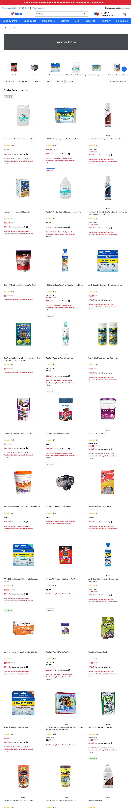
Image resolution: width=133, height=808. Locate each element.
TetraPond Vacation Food (97, 652)
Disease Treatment (55, 75)
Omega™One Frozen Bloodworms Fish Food (61, 579)
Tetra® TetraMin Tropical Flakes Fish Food (61, 800)
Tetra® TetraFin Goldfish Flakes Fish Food (18, 800)
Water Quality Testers (96, 75)
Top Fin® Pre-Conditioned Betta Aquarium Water (63, 212)
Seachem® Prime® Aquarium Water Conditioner (105, 139)
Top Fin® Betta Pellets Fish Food (57, 433)
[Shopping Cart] (127, 14)
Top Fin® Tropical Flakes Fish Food (58, 652)
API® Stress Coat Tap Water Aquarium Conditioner (64, 285)
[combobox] (61, 13)
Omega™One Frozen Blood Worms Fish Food (20, 285)
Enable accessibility (9, 8)
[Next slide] (124, 69)
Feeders (34, 75)
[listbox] (66, 69)
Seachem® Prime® (95, 800)
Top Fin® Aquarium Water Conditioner (60, 358)
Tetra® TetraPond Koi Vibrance (99, 506)
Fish (5, 28)
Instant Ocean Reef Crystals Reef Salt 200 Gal (20, 652)
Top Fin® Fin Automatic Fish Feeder (58, 506)
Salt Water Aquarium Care (117, 75)
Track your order (39, 8)
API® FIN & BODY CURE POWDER (16, 727)
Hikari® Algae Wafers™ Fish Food (100, 727)
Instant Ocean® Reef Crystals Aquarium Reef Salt (22, 506)
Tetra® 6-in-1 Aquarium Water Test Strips (103, 358)
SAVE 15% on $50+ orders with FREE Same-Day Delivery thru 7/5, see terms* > (65, 2)
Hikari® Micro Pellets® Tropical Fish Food (18, 433)
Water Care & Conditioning (76, 75)
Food (14, 75)
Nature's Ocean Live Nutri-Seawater (17, 212)
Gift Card (25, 8)
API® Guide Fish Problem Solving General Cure (105, 285)
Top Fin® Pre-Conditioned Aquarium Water (19, 139)
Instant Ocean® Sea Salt (97, 433)
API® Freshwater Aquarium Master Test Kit (61, 139)
